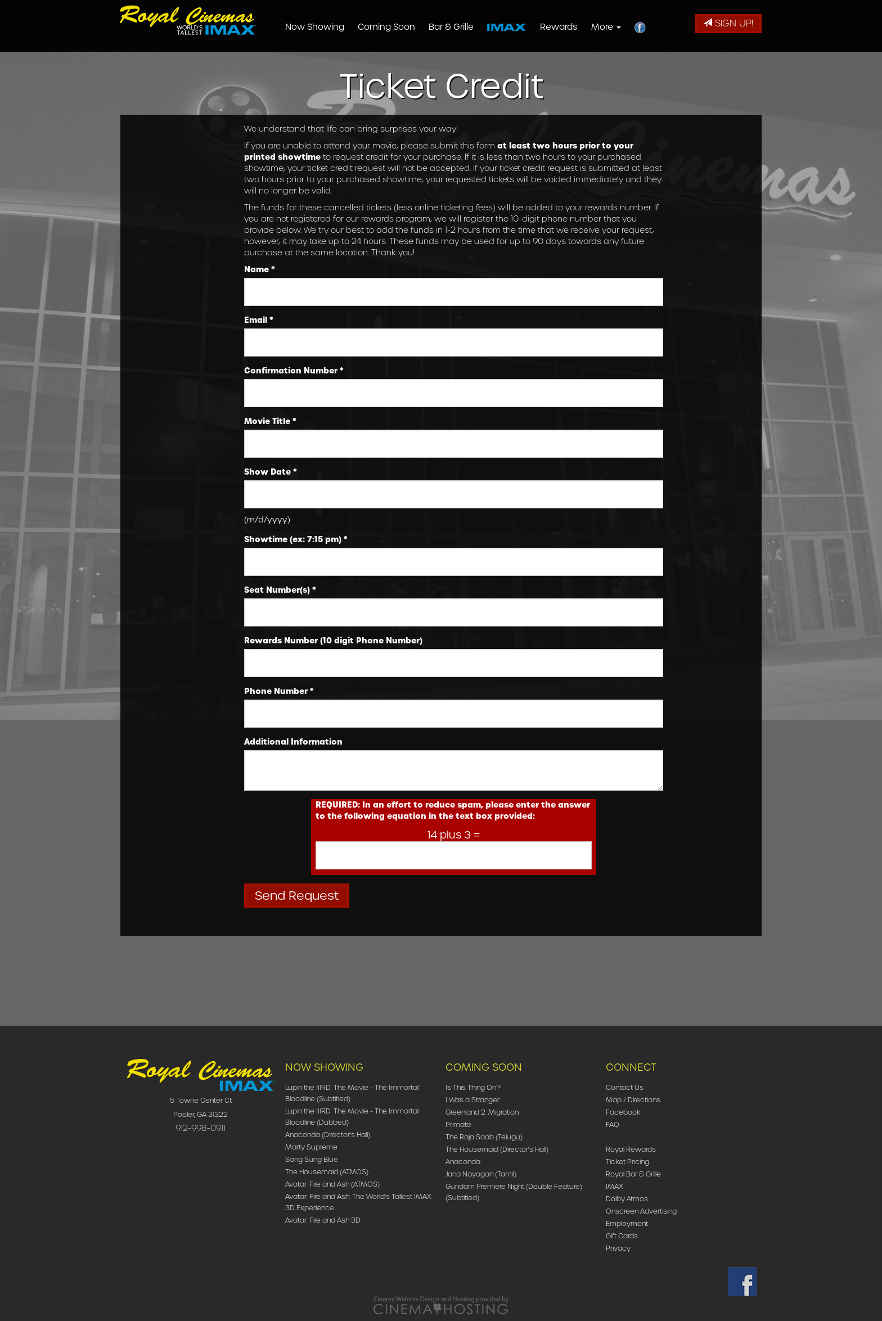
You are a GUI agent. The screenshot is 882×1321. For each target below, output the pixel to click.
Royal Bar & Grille (633, 1174)
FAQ (612, 1124)
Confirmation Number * (294, 370)
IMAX (614, 1186)
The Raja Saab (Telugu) (484, 1137)
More (624, 27)
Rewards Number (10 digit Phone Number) (333, 640)
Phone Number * (279, 691)
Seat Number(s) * (280, 590)
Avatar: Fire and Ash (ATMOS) (332, 1184)
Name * (259, 269)
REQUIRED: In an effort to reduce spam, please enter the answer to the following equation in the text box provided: (453, 810)
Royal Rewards (631, 1149)
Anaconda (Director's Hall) (327, 1134)
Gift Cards (622, 1236)
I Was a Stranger (473, 1099)
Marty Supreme (311, 1147)
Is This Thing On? (473, 1087)
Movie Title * (270, 421)
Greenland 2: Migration (482, 1112)
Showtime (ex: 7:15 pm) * (296, 539)
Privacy (618, 1248)
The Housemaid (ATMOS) (326, 1171)
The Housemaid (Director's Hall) (497, 1149)
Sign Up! (728, 23)
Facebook (623, 1112)
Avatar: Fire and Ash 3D (323, 1220)
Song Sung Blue (311, 1159)
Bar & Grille (469, 27)
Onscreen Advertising (641, 1211)
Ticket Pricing (627, 1161)
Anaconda (463, 1161)
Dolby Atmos (627, 1198)
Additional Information (293, 741)
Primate (458, 1124)
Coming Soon (404, 27)
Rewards (577, 27)
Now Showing (332, 27)
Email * (258, 320)
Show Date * (270, 471)
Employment (627, 1223)
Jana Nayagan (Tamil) (481, 1174)
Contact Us (625, 1087)
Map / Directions (633, 1099)
